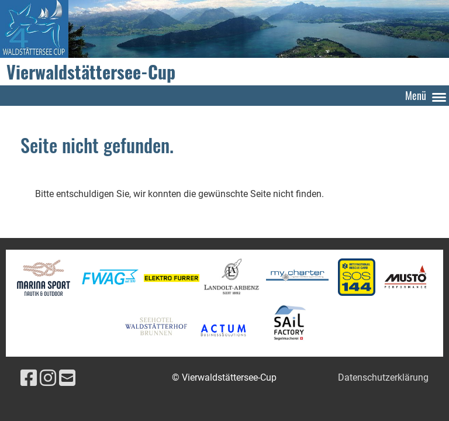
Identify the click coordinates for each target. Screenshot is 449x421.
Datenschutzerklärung (383, 377)
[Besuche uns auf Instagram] (48, 378)
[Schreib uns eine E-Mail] (67, 378)
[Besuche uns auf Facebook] (28, 378)
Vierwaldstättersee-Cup (90, 72)
